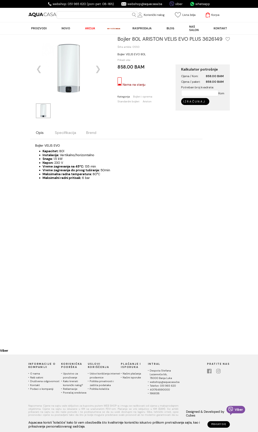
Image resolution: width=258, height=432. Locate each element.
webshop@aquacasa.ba (144, 4)
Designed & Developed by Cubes (205, 413)
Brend (91, 132)
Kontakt (35, 385)
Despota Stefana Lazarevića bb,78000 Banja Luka (161, 374)
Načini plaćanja (132, 373)
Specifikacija (65, 132)
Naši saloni (36, 377)
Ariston (147, 101)
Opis (40, 132)
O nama (35, 373)
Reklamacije (70, 389)
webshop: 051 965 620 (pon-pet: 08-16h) (83, 4)
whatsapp (202, 4)
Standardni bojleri (128, 101)
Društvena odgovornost (45, 381)
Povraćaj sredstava (74, 392)
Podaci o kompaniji (41, 389)
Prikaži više (124, 60)
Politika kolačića (99, 389)
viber (179, 4)
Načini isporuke (132, 377)
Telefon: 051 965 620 (163, 385)
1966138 (155, 393)
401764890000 (160, 389)
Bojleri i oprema (142, 96)
